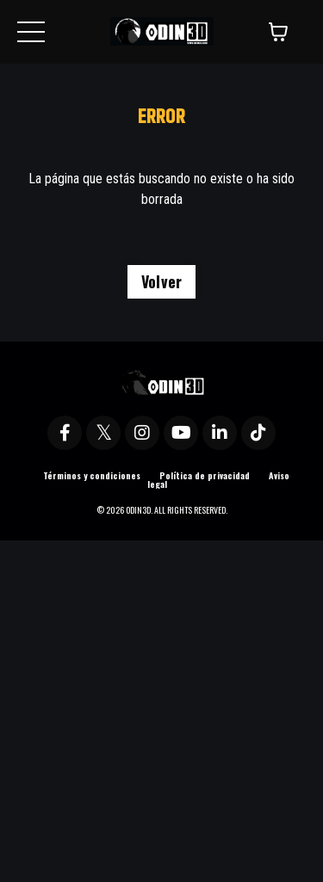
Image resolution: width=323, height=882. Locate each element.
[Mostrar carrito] (278, 32)
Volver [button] (162, 281)
